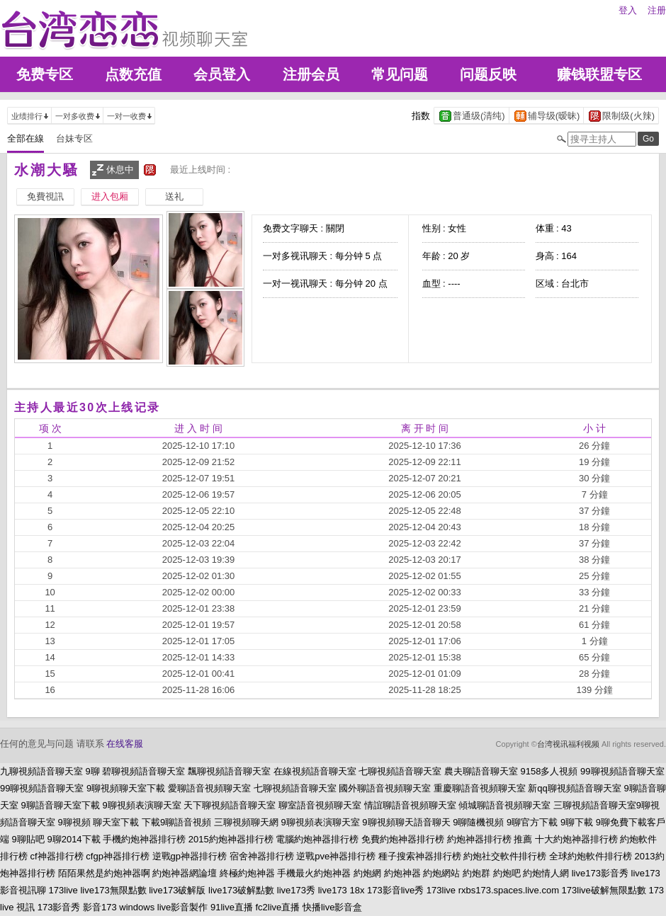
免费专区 (44, 74)
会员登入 (221, 74)
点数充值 (133, 74)
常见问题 (399, 74)
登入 (628, 10)
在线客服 (124, 743)
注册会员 (311, 74)
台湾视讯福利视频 (568, 744)
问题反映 (488, 74)
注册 (657, 10)
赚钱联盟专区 (599, 74)
